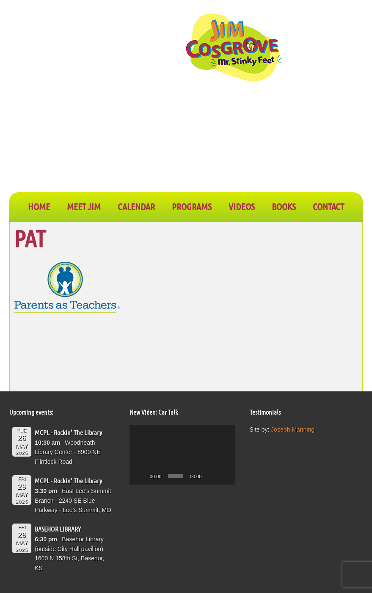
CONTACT (328, 206)
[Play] (140, 476)
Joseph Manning (292, 429)
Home (39, 206)
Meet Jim (84, 206)
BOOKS (284, 206)
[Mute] (211, 476)
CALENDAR (136, 206)
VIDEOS (242, 206)
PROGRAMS (192, 206)
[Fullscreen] (224, 476)
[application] (183, 455)
